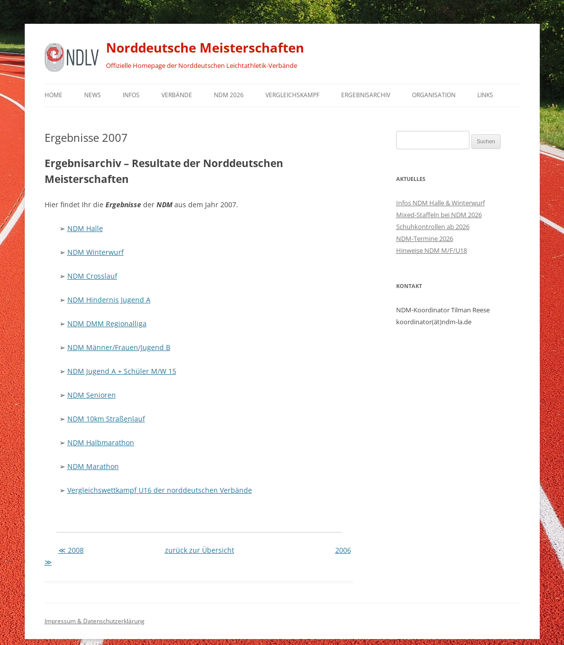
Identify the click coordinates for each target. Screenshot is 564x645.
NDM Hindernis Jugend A (109, 299)
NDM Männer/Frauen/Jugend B (118, 347)
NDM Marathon (93, 466)
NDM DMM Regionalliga (107, 323)
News (92, 95)
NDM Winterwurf (95, 252)
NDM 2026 (229, 95)
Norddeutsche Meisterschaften (205, 48)
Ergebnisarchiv (365, 95)
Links (485, 95)
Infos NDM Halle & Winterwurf (440, 202)
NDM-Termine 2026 (424, 238)
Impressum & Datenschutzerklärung (95, 621)
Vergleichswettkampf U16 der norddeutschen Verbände (159, 490)
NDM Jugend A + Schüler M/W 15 (121, 371)
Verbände (176, 95)
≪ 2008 (71, 550)
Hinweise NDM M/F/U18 (431, 250)
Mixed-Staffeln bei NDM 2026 (439, 214)
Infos (131, 95)
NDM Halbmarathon (100, 442)
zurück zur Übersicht (199, 550)
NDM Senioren (91, 395)
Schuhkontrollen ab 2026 (432, 226)
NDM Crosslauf (92, 276)
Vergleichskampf (292, 95)
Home (53, 95)
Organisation (434, 95)
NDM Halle (85, 228)
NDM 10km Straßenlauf (106, 418)
